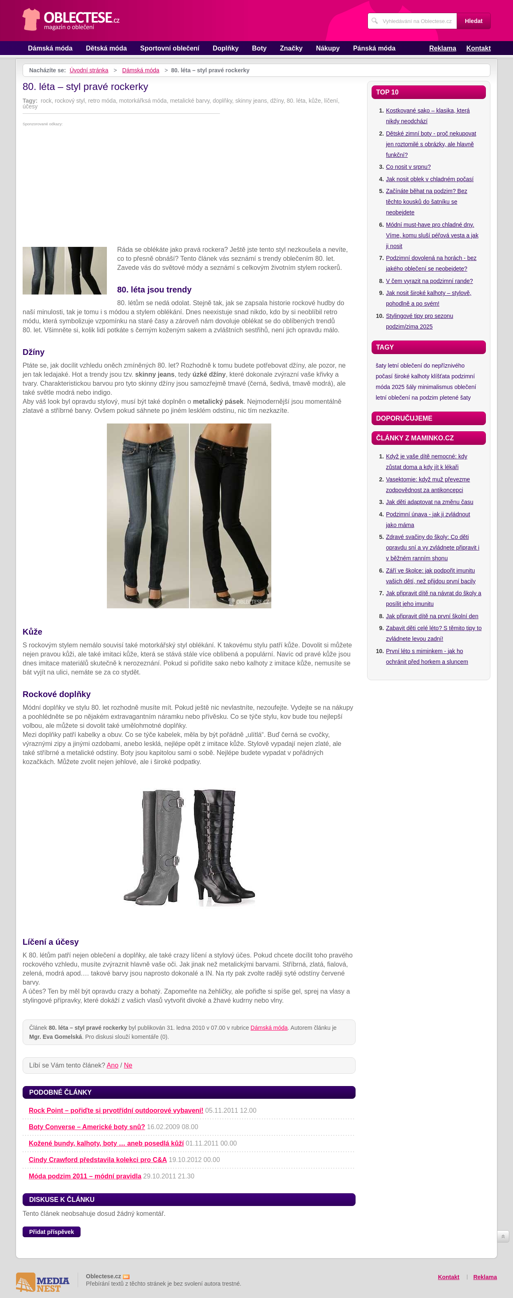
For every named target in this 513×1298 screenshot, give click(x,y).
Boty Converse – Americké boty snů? (87, 1126)
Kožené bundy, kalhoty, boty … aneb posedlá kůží (106, 1143)
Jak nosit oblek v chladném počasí (430, 179)
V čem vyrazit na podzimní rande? (429, 281)
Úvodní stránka (88, 70)
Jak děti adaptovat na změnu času (429, 502)
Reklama (442, 48)
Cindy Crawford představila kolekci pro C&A (98, 1159)
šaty (381, 365)
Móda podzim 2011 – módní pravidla (85, 1176)
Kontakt (478, 48)
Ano (112, 1065)
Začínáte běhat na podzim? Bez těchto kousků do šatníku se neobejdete (426, 202)
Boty (259, 48)
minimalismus (435, 387)
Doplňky (225, 48)
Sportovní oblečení (169, 48)
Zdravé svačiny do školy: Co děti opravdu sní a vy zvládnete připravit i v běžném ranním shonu (432, 548)
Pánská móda (374, 48)
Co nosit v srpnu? (408, 166)
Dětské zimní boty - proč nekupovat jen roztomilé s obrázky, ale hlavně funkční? (431, 144)
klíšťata (440, 376)
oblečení (465, 387)
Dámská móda (50, 48)
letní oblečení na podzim (407, 397)
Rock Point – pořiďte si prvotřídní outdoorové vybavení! (116, 1110)
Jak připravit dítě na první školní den (432, 616)
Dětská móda (106, 48)
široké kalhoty (412, 376)
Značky (291, 48)
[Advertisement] (189, 187)
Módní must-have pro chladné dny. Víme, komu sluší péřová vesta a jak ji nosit (432, 235)
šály (411, 387)
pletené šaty (455, 397)
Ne (128, 1065)
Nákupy (328, 48)
